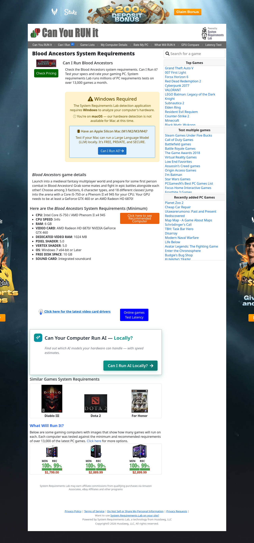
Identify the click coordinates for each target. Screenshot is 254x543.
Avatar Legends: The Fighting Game (191, 246)
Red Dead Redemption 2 (183, 81)
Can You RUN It (42, 45)
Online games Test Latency (134, 314)
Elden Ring (173, 107)
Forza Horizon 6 (176, 77)
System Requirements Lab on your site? (134, 515)
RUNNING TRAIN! (178, 259)
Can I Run (66, 45)
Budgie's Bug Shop (179, 255)
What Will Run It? (47, 425)
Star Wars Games (177, 179)
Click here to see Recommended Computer (140, 218)
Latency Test (213, 45)
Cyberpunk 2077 (177, 85)
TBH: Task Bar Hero (179, 229)
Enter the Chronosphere (183, 251)
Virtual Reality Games (181, 157)
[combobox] (196, 53)
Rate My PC (141, 45)
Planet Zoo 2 (174, 203)
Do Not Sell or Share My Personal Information (135, 511)
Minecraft (172, 120)
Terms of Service (94, 511)
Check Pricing (46, 73)
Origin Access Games (180, 170)
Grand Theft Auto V (179, 68)
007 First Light (175, 72)
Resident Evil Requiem (181, 112)
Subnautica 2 (174, 103)
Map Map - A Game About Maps (188, 220)
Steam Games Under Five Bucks (188, 135)
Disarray (171, 233)
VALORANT (173, 90)
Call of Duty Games (179, 140)
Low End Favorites (178, 161)
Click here (94, 441)
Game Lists (87, 45)
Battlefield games (178, 144)
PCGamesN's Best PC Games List (189, 183)
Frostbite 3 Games (178, 192)
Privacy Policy (73, 511)
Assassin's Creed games (182, 166)
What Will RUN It (164, 45)
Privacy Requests (176, 511)
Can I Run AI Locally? (130, 365)
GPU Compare (190, 45)
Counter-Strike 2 (177, 116)
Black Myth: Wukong (180, 125)
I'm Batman (173, 175)
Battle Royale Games (180, 148)
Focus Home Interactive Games (188, 188)
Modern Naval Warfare (182, 237)
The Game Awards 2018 (182, 153)
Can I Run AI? (112, 151)
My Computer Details (114, 45)
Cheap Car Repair (178, 207)
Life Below (172, 242)
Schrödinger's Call (178, 224)
